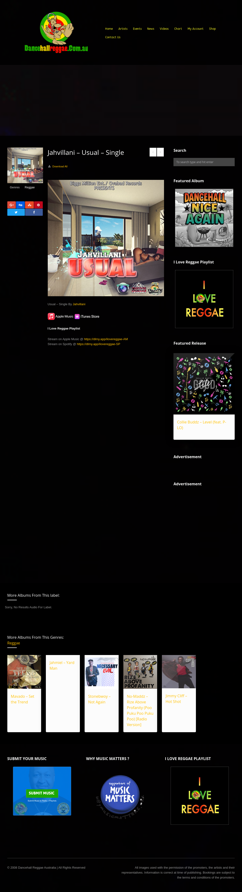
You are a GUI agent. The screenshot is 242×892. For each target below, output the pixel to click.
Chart (178, 28)
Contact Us (112, 37)
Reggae (30, 187)
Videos (164, 28)
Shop (212, 28)
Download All (60, 166)
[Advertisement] (121, 100)
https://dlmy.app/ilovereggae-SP (98, 344)
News (150, 28)
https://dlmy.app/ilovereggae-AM (106, 339)
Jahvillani (79, 304)
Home (109, 28)
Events (137, 28)
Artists (122, 28)
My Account (195, 28)
